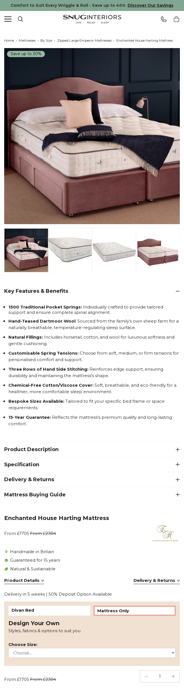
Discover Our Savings (150, 5)
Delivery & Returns (29, 479)
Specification (21, 464)
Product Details (22, 580)
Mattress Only (113, 610)
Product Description (31, 449)
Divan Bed (23, 610)
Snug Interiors (92, 19)
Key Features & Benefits (36, 291)
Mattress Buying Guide (35, 495)
